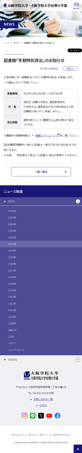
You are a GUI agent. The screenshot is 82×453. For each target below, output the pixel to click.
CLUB (11, 336)
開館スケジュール (45, 135)
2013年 (12, 297)
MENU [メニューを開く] (76, 5)
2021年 (12, 244)
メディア (12, 343)
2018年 (12, 263)
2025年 (12, 217)
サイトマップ (17, 435)
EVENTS (12, 359)
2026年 (12, 211)
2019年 (12, 257)
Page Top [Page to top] (78, 449)
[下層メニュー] (78, 201)
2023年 (12, 230)
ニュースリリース (16, 350)
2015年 (12, 283)
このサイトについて (61, 435)
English (43, 405)
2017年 (12, 270)
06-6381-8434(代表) (43, 393)
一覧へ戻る (41, 172)
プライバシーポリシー (37, 435)
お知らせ (12, 330)
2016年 (12, 277)
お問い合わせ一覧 (43, 399)
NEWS (11, 201)
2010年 (12, 317)
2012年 (12, 303)
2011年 (12, 310)
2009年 (12, 323)
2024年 (12, 224)
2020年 (12, 250)
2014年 (12, 290)
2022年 (12, 237)
